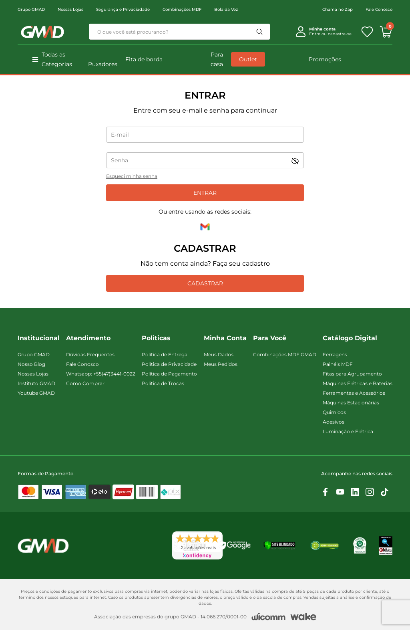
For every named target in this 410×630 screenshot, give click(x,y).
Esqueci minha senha (131, 176)
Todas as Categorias (57, 59)
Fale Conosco (379, 9)
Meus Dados (218, 354)
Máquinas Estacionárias (351, 403)
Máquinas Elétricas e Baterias (357, 383)
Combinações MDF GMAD (284, 354)
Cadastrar (205, 283)
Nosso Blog (31, 364)
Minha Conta (225, 338)
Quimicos (334, 412)
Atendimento (88, 338)
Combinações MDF (182, 9)
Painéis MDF (338, 364)
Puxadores (102, 64)
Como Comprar (85, 383)
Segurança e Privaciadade (123, 9)
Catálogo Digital (350, 338)
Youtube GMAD (36, 393)
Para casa (217, 59)
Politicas (156, 338)
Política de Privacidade (169, 364)
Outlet (248, 59)
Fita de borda (144, 59)
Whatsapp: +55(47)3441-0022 (100, 374)
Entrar (205, 192)
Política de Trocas (163, 383)
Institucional (39, 338)
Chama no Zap (337, 9)
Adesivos (333, 422)
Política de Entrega (164, 354)
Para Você (269, 338)
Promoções (325, 59)
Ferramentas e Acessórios (354, 393)
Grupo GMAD (31, 9)
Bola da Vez (226, 9)
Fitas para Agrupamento (352, 374)
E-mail (120, 134)
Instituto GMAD (36, 383)
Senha (119, 160)
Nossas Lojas (70, 9)
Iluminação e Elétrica (348, 431)
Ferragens (335, 354)
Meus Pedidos (220, 364)
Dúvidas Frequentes (90, 354)
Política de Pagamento (169, 374)
